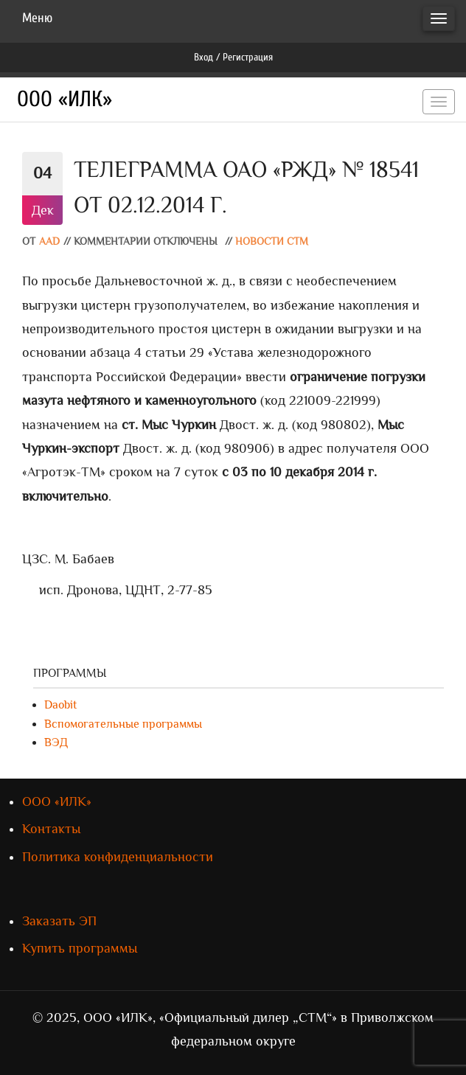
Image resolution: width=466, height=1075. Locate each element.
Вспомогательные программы (123, 724)
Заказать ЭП (59, 921)
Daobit (60, 705)
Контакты (51, 828)
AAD (49, 241)
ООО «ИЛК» (64, 99)
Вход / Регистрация (233, 57)
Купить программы (79, 948)
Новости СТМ (271, 241)
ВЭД (56, 742)
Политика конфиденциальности (117, 856)
